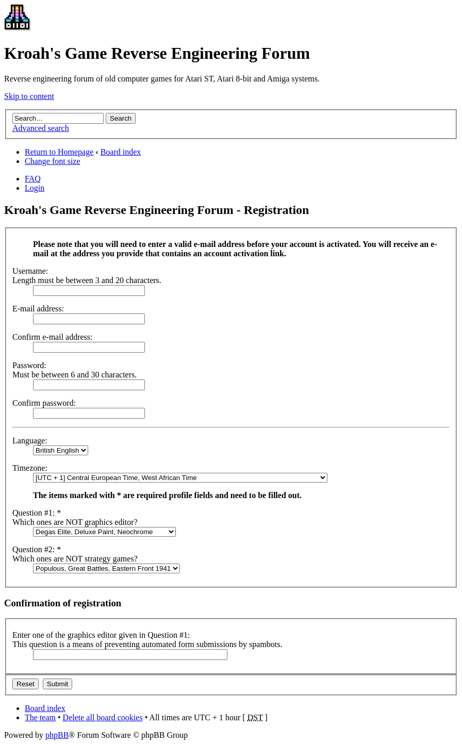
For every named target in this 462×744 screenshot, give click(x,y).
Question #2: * (36, 549)
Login (34, 188)
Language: (29, 440)
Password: (29, 365)
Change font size (52, 161)
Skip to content (29, 96)
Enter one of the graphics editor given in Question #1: (101, 635)
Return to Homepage (59, 151)
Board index (121, 151)
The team (40, 717)
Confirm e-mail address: (52, 337)
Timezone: (29, 468)
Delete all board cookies (103, 717)
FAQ (33, 178)
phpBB (57, 735)
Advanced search (40, 128)
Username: (30, 271)
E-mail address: (38, 308)
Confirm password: (44, 403)
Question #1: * (36, 512)
